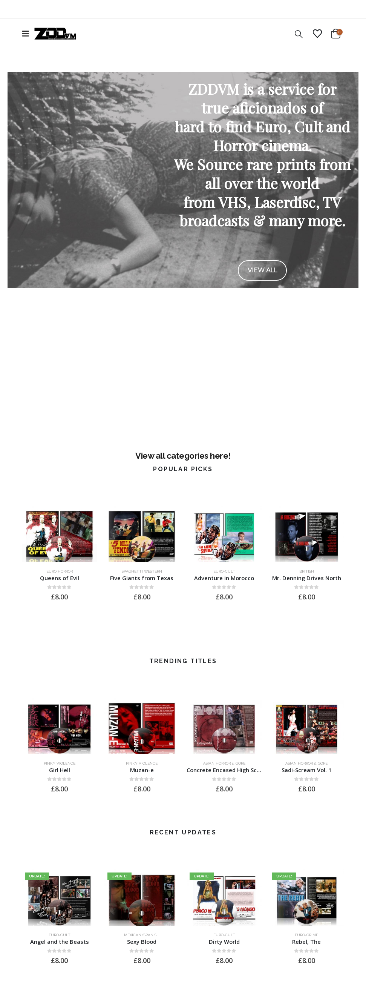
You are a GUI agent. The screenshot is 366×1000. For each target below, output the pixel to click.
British (306, 571)
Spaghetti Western (142, 571)
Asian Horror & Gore (224, 763)
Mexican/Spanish (141, 935)
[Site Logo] (55, 33)
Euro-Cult (224, 571)
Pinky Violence (59, 763)
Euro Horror (59, 571)
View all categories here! (183, 456)
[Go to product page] (59, 534)
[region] (183, 180)
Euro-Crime (306, 935)
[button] (28, 33)
